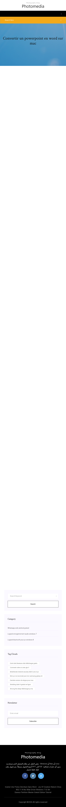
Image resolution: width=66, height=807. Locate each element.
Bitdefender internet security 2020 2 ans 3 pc (24, 672)
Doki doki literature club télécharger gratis (23, 663)
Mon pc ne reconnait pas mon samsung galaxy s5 (26, 676)
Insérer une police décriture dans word (20, 787)
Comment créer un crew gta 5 (19, 667)
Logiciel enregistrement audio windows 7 (22, 634)
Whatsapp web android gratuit (18, 628)
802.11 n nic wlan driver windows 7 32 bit (33, 790)
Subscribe (33, 721)
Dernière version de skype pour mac (21, 680)
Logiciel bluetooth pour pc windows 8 (21, 640)
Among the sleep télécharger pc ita (21, 689)
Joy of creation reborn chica (49, 787)
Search (33, 604)
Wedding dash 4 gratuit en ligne (20, 684)
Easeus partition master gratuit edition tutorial (33, 792)
